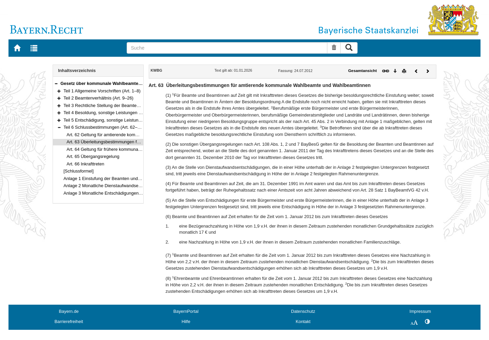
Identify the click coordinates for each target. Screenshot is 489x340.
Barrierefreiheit (69, 321)
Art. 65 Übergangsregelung (93, 156)
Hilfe (186, 321)
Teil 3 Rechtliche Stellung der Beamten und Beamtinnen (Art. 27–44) (130, 105)
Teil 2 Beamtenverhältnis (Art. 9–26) (98, 98)
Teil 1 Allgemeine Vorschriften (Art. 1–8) (102, 90)
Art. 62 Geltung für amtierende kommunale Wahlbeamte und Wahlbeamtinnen (142, 134)
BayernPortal (186, 311)
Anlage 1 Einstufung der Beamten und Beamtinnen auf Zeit (121, 178)
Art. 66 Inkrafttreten (85, 163)
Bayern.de (68, 311)
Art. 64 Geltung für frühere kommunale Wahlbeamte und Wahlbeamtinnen (138, 149)
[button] (56, 83)
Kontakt (303, 321)
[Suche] (227, 48)
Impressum (420, 311)
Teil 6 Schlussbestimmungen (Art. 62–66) (104, 127)
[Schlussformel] (79, 171)
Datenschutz (303, 311)
